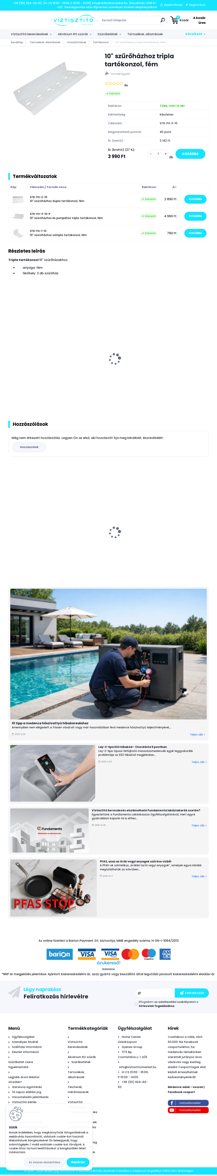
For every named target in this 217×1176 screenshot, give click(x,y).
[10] (50, 86)
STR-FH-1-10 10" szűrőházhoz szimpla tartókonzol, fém (58, 234)
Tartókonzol (101, 42)
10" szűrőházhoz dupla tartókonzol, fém (37, 364)
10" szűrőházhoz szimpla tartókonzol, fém (107, 364)
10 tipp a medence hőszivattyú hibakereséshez (50, 725)
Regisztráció (197, 5)
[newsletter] (192, 994)
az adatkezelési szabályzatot (175, 1003)
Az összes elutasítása (44, 1162)
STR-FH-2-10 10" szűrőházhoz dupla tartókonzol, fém (57, 200)
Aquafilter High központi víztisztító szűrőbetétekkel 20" (172, 541)
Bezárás (78, 1162)
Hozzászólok (30, 448)
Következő (193, 34)
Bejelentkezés (173, 5)
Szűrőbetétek (108, 34)
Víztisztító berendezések (29, 34)
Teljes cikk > (197, 736)
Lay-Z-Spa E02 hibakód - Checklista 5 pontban (132, 748)
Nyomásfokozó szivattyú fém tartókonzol (169, 364)
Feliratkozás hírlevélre (56, 997)
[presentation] (11, 356)
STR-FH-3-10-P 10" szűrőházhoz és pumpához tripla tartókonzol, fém (66, 217)
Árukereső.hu (108, 970)
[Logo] (32, 20)
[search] (138, 21)
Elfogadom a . (168, 1005)
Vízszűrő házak (76, 42)
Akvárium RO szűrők (73, 34)
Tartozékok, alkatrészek (145, 34)
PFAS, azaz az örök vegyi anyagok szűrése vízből (135, 863)
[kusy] (155, 154)
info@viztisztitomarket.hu (137, 1068)
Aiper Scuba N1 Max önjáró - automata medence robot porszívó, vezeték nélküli (108, 540)
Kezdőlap (17, 42)
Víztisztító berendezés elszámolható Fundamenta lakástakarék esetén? (146, 812)
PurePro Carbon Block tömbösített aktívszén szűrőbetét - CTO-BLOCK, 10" (40, 540)
